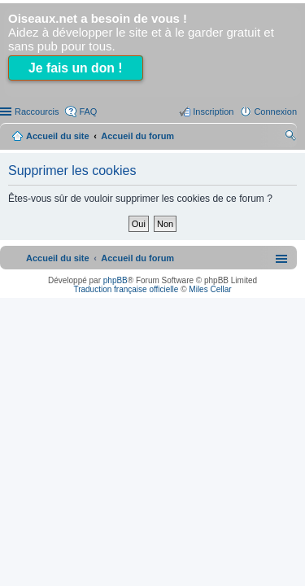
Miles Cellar (210, 289)
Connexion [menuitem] (275, 111)
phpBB (115, 280)
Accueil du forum (137, 136)
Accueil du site (57, 136)
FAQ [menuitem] (88, 111)
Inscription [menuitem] (213, 111)
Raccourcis (37, 111)
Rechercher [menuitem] (290, 137)
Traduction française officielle (125, 289)
